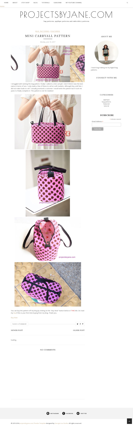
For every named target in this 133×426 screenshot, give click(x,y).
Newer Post (17, 330)
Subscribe (58, 3)
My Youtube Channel (74, 3)
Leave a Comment (19, 324)
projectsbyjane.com (66, 14)
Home (6, 3)
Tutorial (106, 106)
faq (15, 313)
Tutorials (46, 3)
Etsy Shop (26, 3)
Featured (55, 31)
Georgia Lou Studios (62, 423)
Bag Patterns (42, 31)
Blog (36, 3)
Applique (106, 100)
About (15, 3)
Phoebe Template (40, 423)
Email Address (97, 122)
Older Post (79, 330)
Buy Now (14, 318)
